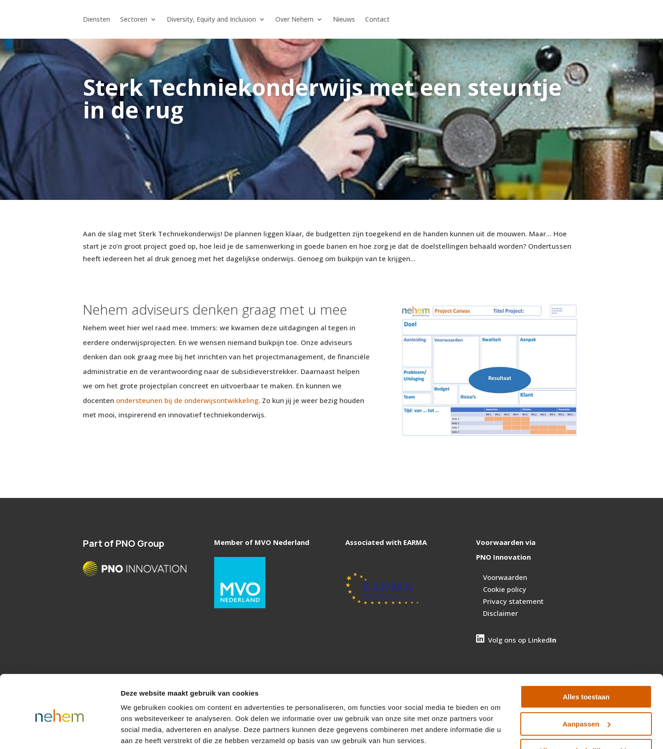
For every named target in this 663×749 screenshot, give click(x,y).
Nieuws (344, 19)
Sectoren (133, 19)
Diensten (96, 19)
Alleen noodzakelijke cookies (586, 716)
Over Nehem (294, 19)
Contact (377, 19)
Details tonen (142, 731)
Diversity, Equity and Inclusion (211, 19)
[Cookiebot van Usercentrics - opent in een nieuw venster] (59, 731)
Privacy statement (513, 601)
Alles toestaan (586, 662)
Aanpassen (587, 688)
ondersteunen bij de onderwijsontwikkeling (187, 400)
